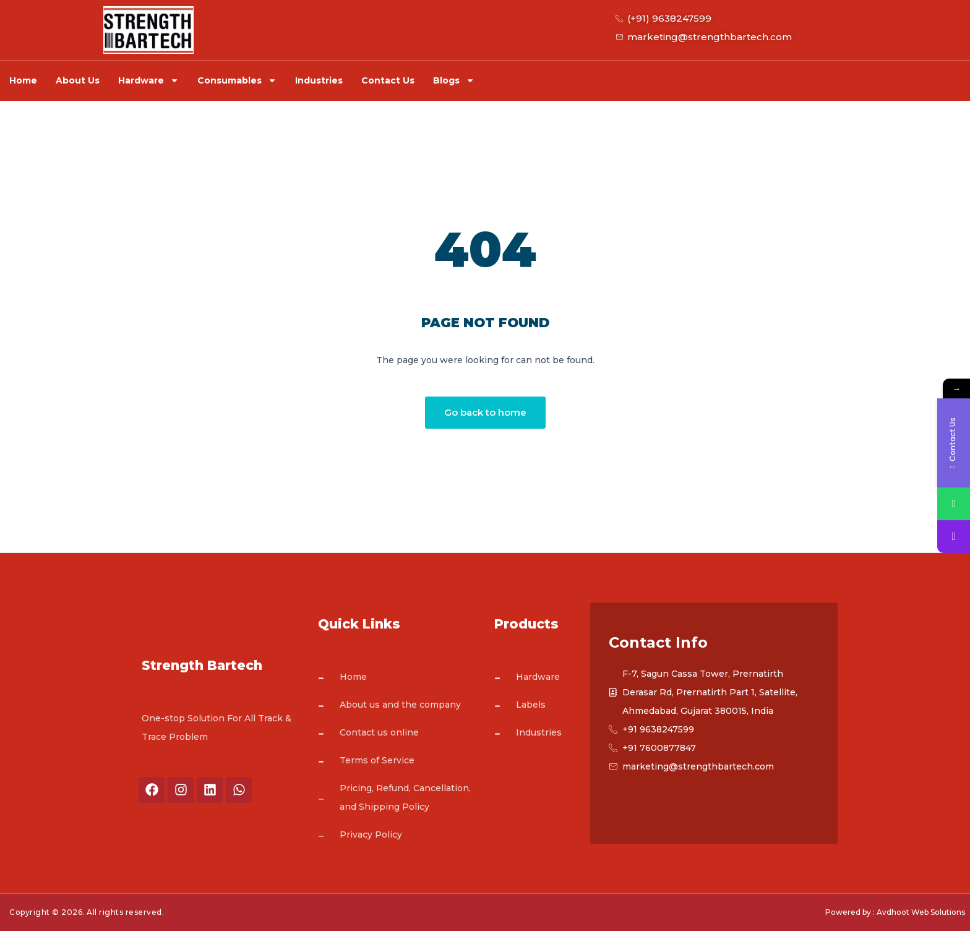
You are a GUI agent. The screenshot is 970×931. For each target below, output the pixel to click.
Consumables (237, 80)
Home (23, 80)
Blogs (453, 80)
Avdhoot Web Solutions (921, 912)
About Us (78, 80)
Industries (319, 80)
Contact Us (387, 80)
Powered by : (850, 912)
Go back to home (485, 412)
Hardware (148, 80)
